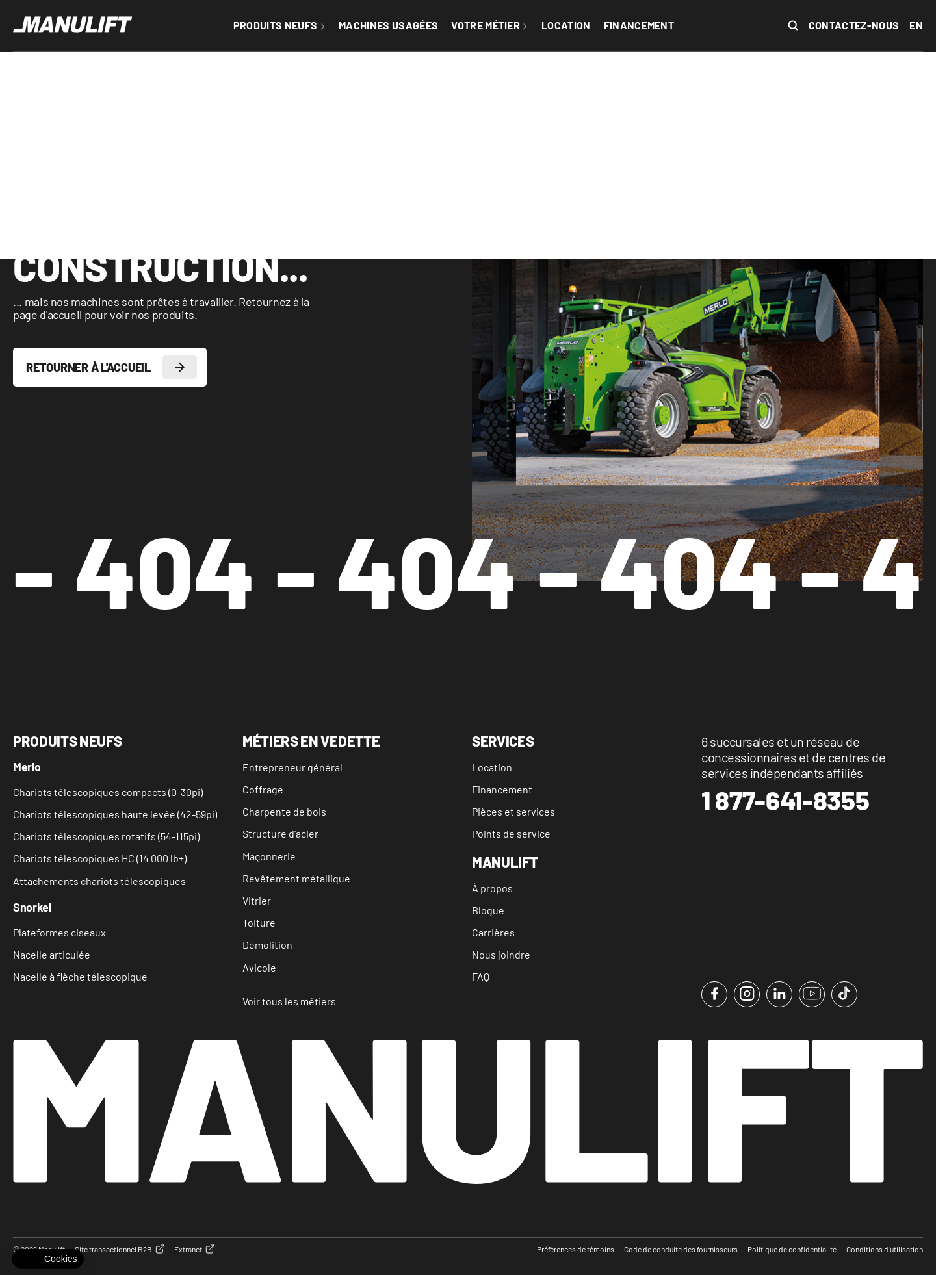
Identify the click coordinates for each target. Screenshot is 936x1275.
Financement (502, 789)
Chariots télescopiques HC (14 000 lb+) (100, 858)
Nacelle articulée (51, 954)
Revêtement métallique (296, 878)
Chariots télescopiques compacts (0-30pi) (108, 792)
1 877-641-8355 (785, 800)
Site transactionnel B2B (119, 1249)
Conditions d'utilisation (884, 1249)
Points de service (511, 833)
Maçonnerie (269, 856)
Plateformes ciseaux (59, 932)
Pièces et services (513, 811)
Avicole (259, 967)
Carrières (493, 932)
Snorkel (32, 907)
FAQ (480, 976)
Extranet (194, 1249)
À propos (492, 888)
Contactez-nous (854, 25)
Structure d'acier (280, 833)
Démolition (267, 944)
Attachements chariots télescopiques (99, 881)
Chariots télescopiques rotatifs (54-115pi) (106, 836)
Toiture (259, 922)
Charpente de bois (284, 811)
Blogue (488, 910)
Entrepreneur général (292, 767)
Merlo (26, 767)
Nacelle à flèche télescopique (80, 976)
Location (492, 767)
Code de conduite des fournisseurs (681, 1249)
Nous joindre (501, 954)
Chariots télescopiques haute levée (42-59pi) (115, 814)
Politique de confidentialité (792, 1249)
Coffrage (262, 789)
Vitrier (256, 900)
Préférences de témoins (575, 1249)
